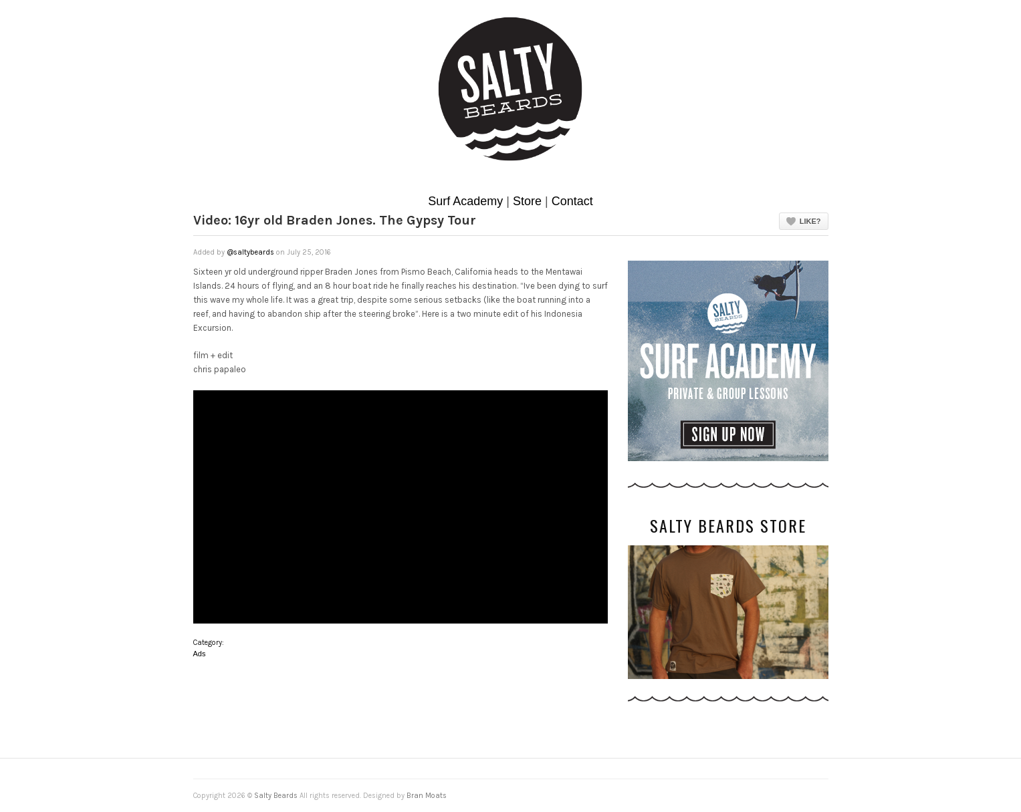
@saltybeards (250, 252)
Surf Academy (465, 201)
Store (527, 201)
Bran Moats (427, 795)
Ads (199, 654)
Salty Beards (276, 795)
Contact (572, 201)
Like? (810, 221)
